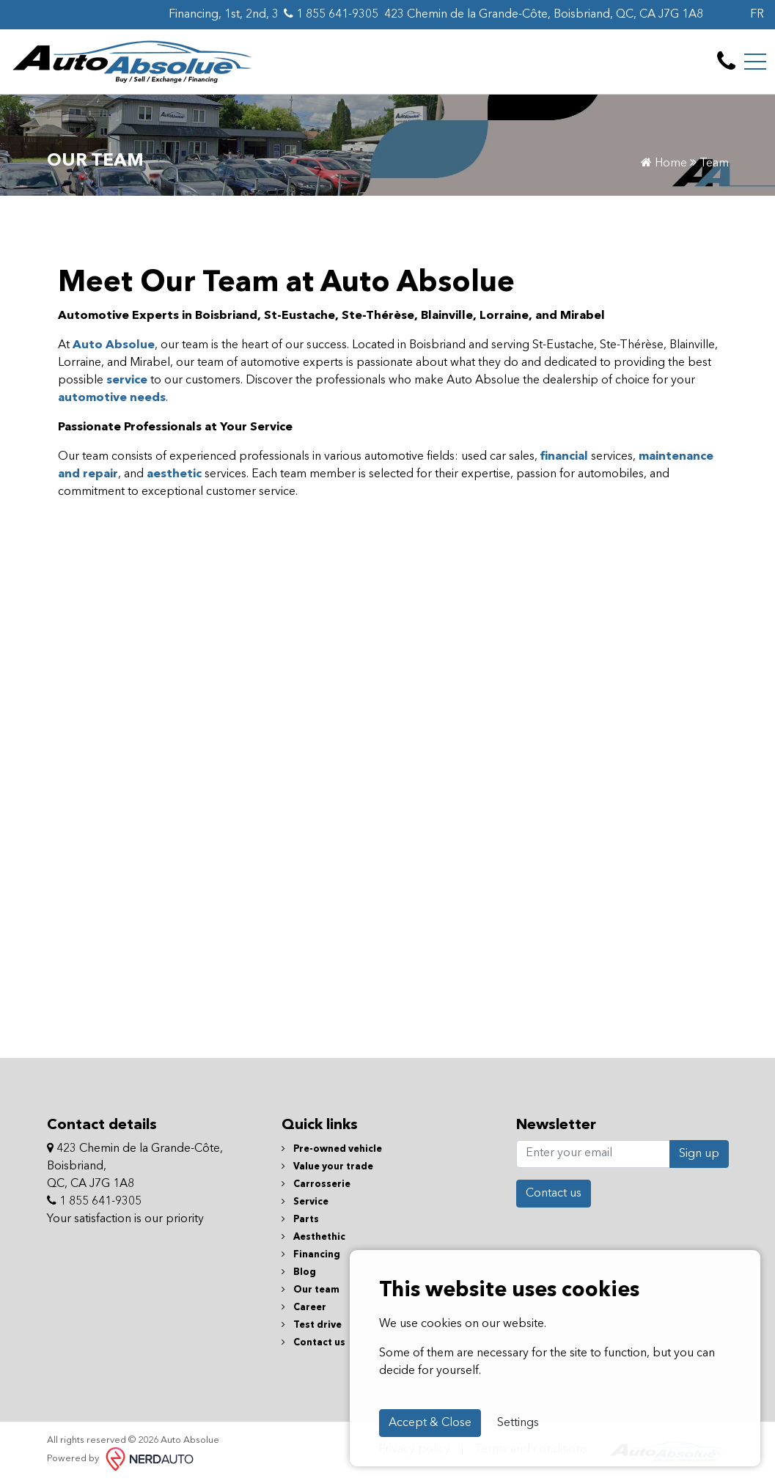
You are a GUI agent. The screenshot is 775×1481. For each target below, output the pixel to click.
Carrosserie (316, 1184)
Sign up (699, 1154)
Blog (299, 1272)
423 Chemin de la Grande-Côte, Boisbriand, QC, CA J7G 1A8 (543, 15)
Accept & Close (430, 1423)
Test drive (312, 1325)
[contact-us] (726, 61)
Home (664, 163)
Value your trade (327, 1167)
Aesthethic (313, 1237)
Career (304, 1307)
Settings (518, 1423)
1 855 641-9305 (331, 14)
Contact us (313, 1343)
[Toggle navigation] (755, 62)
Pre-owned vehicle (332, 1149)
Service (305, 1202)
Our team (310, 1290)
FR (757, 15)
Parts (300, 1219)
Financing (311, 1255)
